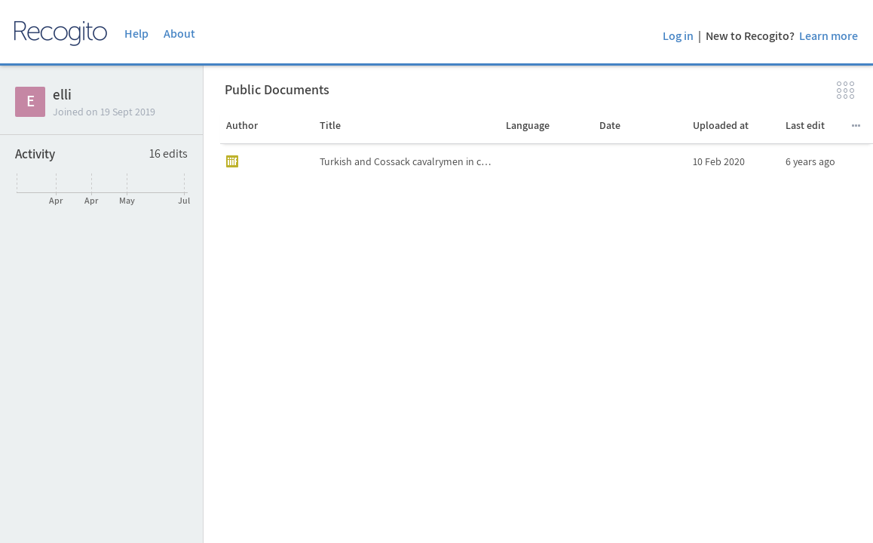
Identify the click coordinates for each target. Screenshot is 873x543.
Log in (678, 36)
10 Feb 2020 (719, 161)
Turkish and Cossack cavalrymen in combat (410, 161)
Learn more (828, 36)
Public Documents (277, 89)
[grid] (546, 343)
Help (136, 33)
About (179, 33)
